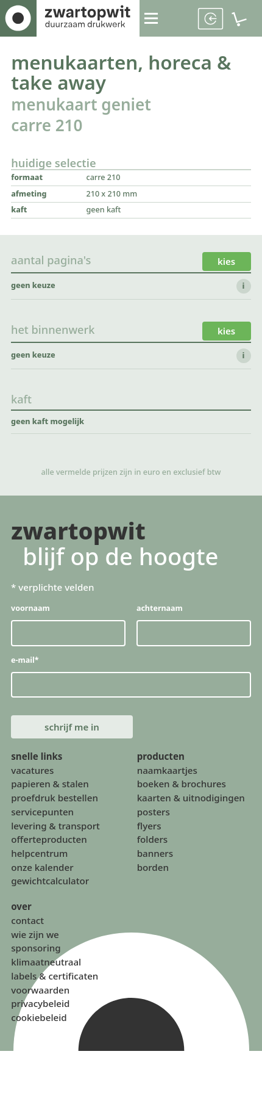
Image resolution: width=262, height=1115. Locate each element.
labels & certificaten (54, 978)
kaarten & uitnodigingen (191, 800)
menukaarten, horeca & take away (122, 72)
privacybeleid (40, 1006)
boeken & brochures (181, 786)
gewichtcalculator (50, 883)
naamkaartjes (167, 773)
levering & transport (55, 827)
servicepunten (42, 814)
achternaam (159, 609)
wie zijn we (35, 937)
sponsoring (35, 950)
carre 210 (47, 126)
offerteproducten (49, 841)
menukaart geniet (81, 106)
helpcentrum (39, 856)
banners (155, 856)
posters (153, 814)
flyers (149, 827)
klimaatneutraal (46, 964)
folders (152, 841)
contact (27, 923)
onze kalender (42, 870)
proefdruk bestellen (54, 800)
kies (226, 262)
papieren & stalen (50, 786)
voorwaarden (40, 992)
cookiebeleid (38, 1020)
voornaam (30, 609)
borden (153, 870)
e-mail (25, 661)
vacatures (32, 773)
